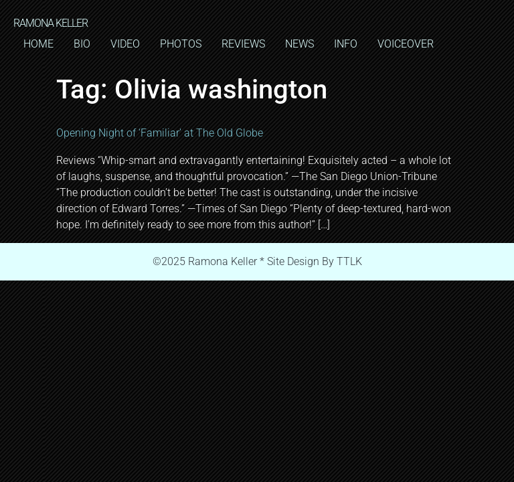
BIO (82, 43)
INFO (345, 43)
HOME (38, 43)
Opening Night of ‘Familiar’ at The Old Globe (159, 133)
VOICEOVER (405, 43)
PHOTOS (180, 43)
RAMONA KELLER (50, 23)
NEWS (299, 43)
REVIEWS (243, 43)
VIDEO (125, 43)
